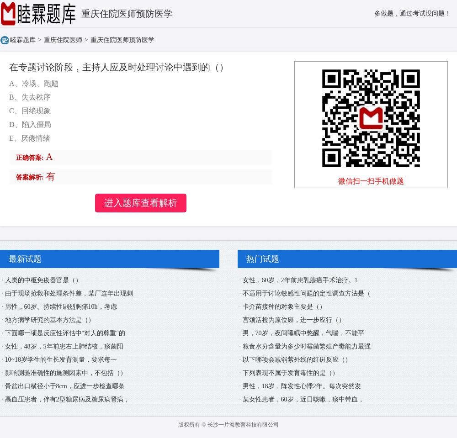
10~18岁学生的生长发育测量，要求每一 (61, 359)
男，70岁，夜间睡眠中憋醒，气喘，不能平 (303, 333)
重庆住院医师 (63, 40)
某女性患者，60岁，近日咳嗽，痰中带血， (303, 399)
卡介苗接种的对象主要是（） (284, 306)
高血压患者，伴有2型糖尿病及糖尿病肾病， (67, 399)
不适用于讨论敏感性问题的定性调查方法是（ (307, 293)
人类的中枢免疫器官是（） (43, 280)
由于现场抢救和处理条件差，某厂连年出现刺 (69, 293)
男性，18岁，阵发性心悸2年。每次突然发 (302, 386)
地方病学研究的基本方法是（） (50, 320)
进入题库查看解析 (140, 203)
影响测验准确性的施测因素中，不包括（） (66, 372)
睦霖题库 (23, 40)
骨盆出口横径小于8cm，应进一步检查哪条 (65, 386)
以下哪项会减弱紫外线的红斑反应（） (297, 359)
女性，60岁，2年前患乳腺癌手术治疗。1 (300, 280)
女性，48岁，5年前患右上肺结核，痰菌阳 (64, 346)
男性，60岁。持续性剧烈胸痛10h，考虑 (61, 306)
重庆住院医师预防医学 (122, 40)
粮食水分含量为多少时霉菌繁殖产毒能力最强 (307, 346)
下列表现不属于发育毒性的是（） (291, 372)
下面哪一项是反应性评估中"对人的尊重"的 (65, 333)
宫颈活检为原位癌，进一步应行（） (294, 320)
